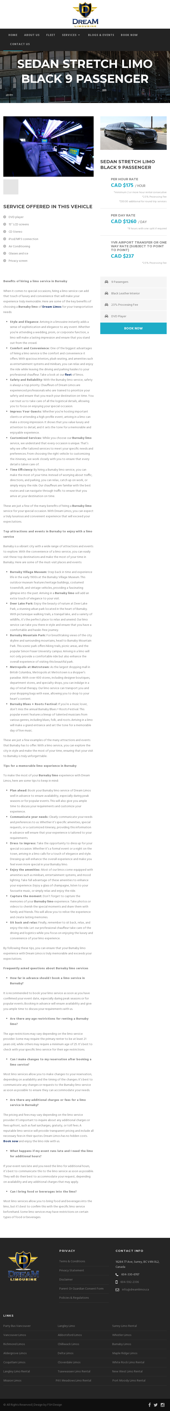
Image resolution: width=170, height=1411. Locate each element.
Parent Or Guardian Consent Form (81, 1288)
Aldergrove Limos (15, 1353)
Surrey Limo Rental (124, 1326)
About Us (32, 35)
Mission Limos (12, 1380)
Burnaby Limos (121, 1344)
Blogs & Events (101, 35)
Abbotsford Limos (70, 1335)
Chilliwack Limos (68, 1344)
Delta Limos (65, 1353)
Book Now (129, 35)
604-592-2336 (129, 1282)
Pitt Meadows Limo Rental (73, 1380)
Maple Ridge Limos (124, 1353)
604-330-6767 (130, 1274)
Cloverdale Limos (69, 1362)
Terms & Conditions (72, 1261)
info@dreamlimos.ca (135, 1289)
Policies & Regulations (74, 1297)
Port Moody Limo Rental (128, 1380)
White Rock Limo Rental (128, 1362)
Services (71, 35)
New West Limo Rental (127, 1371)
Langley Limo (66, 1326)
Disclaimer (66, 1279)
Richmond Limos (14, 1344)
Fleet (50, 35)
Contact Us (20, 44)
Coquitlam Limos (14, 1362)
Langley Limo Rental (16, 1371)
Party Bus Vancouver (17, 1326)
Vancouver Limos (14, 1335)
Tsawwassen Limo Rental (74, 1371)
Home (12, 35)
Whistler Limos (121, 1335)
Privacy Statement (71, 1270)
